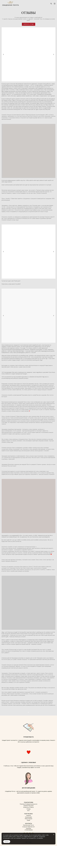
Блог (28, 810)
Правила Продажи (28, 805)
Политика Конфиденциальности (28, 804)
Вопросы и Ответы (28, 807)
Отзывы (28, 809)
